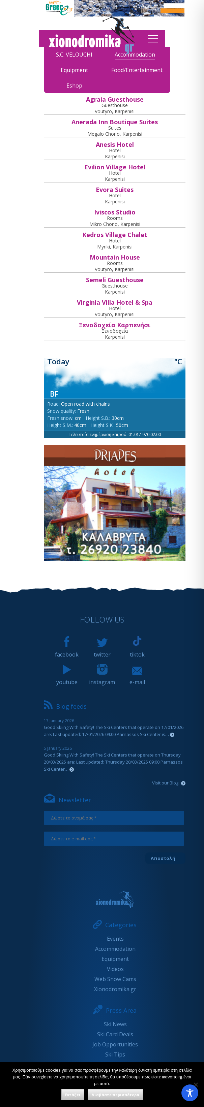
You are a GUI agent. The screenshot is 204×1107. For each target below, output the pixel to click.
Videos (115, 969)
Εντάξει (73, 1094)
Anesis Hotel (115, 144)
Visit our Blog (168, 783)
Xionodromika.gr (115, 989)
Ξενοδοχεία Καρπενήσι (114, 325)
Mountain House (115, 257)
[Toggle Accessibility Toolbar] (190, 1093)
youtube (67, 679)
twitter (102, 651)
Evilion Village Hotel (114, 167)
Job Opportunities (115, 1044)
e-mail (137, 679)
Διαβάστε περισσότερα (115, 1094)
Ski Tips (115, 1054)
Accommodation (115, 948)
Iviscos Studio (115, 212)
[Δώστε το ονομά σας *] (114, 818)
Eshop (74, 85)
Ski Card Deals (115, 1034)
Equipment (74, 70)
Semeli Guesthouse (115, 280)
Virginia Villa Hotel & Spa (114, 302)
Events (115, 938)
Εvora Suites (115, 190)
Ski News (115, 1024)
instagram (102, 679)
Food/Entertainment (137, 70)
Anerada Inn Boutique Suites (114, 122)
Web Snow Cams (115, 979)
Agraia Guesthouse (115, 99)
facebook (67, 651)
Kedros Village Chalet (114, 235)
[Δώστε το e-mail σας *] (114, 839)
